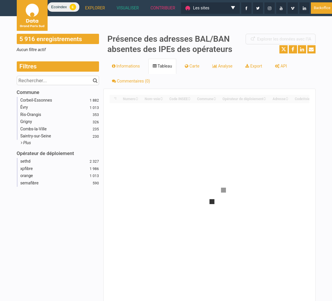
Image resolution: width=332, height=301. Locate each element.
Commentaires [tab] (131, 81)
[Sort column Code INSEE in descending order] (189, 99)
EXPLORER (95, 8)
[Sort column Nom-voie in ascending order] (161, 97)
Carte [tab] (192, 66)
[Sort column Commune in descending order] (214, 99)
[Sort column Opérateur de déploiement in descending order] (264, 99)
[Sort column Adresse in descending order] (287, 99)
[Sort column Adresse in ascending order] (287, 97)
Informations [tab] (126, 66)
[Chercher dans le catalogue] (95, 80)
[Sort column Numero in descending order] (136, 99)
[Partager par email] (311, 49)
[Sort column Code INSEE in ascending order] (189, 97)
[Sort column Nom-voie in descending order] (161, 99)
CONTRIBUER (162, 8)
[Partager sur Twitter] (283, 49)
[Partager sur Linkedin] (302, 49)
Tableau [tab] (162, 66)
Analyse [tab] (222, 66)
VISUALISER (128, 8)
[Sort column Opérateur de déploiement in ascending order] (264, 97)
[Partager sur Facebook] (293, 49)
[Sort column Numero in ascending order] (136, 97)
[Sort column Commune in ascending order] (214, 97)
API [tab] (281, 66)
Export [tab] (253, 66)
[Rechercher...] (58, 80)
